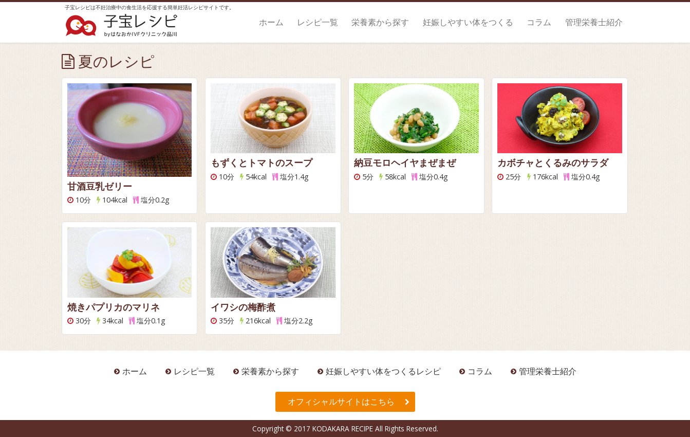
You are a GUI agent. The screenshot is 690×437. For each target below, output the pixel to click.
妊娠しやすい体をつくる (468, 22)
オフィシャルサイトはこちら (341, 401)
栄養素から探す (380, 22)
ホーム (271, 22)
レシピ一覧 (317, 22)
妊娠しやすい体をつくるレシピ (383, 371)
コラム (539, 22)
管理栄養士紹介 (594, 22)
